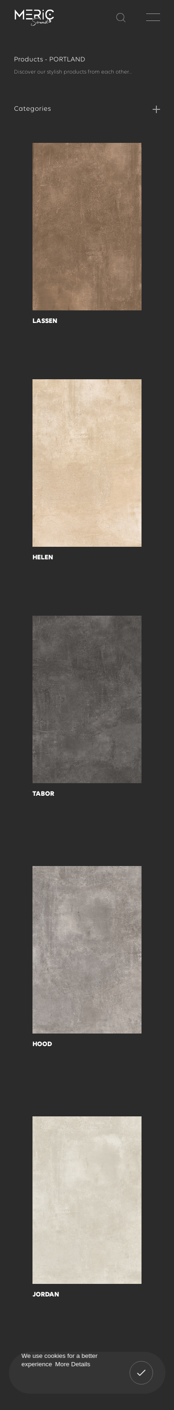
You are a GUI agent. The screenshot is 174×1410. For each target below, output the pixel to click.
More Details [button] (72, 1363)
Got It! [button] (141, 1366)
